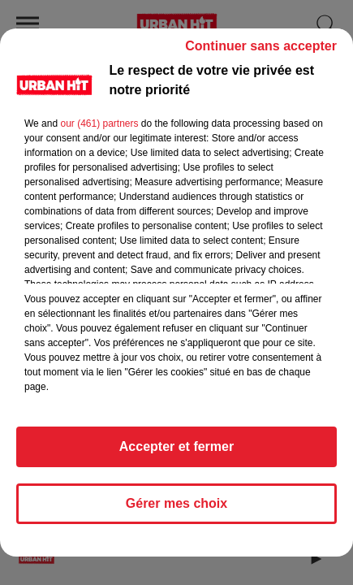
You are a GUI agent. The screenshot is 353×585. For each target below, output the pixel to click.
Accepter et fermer (176, 446)
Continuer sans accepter (261, 46)
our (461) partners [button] (99, 123)
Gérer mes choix (176, 503)
